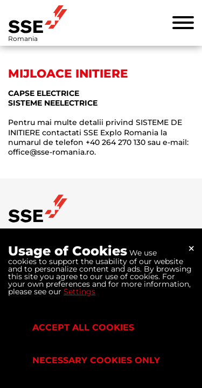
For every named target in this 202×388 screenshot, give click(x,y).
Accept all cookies (83, 327)
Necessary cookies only (96, 360)
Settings (79, 291)
